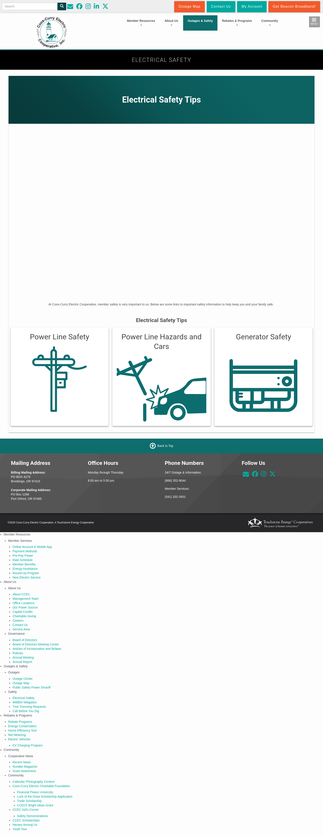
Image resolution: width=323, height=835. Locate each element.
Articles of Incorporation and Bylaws (36, 648)
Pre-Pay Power (22, 555)
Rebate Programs (20, 721)
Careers (17, 620)
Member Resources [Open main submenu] (141, 22)
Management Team (25, 598)
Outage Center (22, 678)
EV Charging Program (27, 745)
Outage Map (20, 683)
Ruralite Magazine (24, 766)
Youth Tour (19, 829)
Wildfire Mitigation (24, 702)
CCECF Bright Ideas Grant (35, 805)
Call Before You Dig (25, 711)
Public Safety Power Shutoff (31, 687)
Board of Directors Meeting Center (35, 644)
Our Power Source (25, 607)
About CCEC (21, 594)
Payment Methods (24, 551)
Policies (17, 653)
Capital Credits (22, 612)
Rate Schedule (22, 560)
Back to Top (165, 446)
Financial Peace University (35, 792)
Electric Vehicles (19, 739)
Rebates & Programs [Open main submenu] (237, 22)
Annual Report (22, 662)
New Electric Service (26, 577)
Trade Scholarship (29, 801)
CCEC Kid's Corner (25, 809)
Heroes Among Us (24, 824)
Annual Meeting (23, 657)
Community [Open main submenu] (269, 22)
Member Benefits (24, 564)
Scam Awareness (24, 771)
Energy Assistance (25, 568)
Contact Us (20, 625)
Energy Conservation (22, 726)
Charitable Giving (24, 616)
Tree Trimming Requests (29, 706)
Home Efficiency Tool (22, 730)
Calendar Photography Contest (33, 781)
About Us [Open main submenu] (171, 22)
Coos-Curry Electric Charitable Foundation (41, 786)
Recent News (21, 762)
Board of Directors (24, 640)
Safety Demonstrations (32, 816)
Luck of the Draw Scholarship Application (45, 796)
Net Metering (17, 735)
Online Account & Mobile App (32, 547)
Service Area (21, 629)
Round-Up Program (25, 573)
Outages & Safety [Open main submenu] (200, 22)
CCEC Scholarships (26, 820)
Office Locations (23, 603)
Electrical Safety (23, 698)
